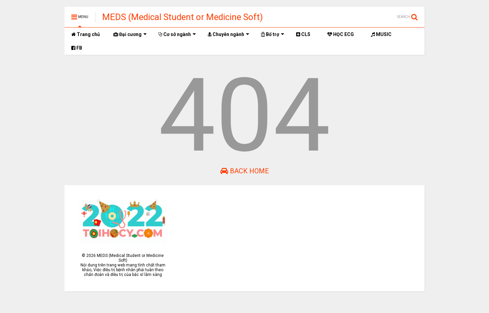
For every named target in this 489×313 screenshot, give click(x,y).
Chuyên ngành (228, 34)
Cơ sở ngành (177, 34)
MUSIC (381, 34)
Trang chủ (85, 34)
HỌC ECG (340, 34)
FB (76, 48)
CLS (303, 34)
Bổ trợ (272, 34)
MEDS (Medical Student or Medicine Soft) (182, 17)
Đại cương (130, 34)
